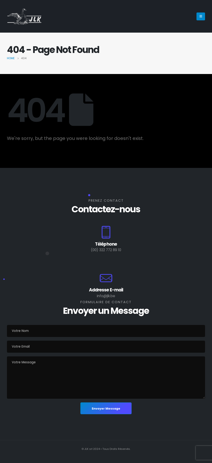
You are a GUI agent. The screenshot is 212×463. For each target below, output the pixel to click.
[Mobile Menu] (200, 16)
